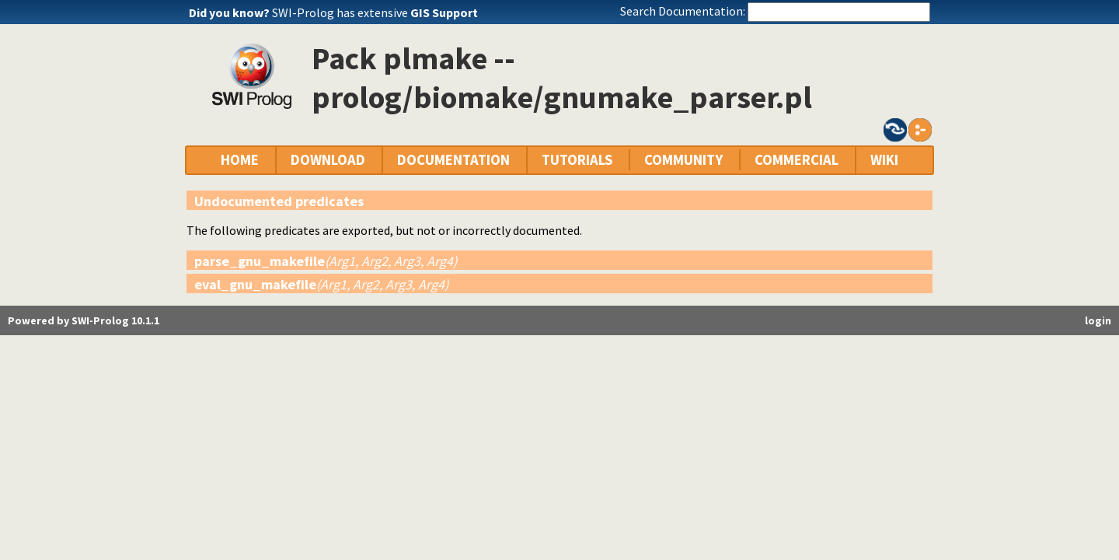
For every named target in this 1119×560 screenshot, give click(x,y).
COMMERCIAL (796, 160)
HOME (240, 160)
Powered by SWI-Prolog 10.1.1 (83, 320)
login (1098, 320)
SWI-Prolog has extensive (375, 12)
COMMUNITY (683, 160)
